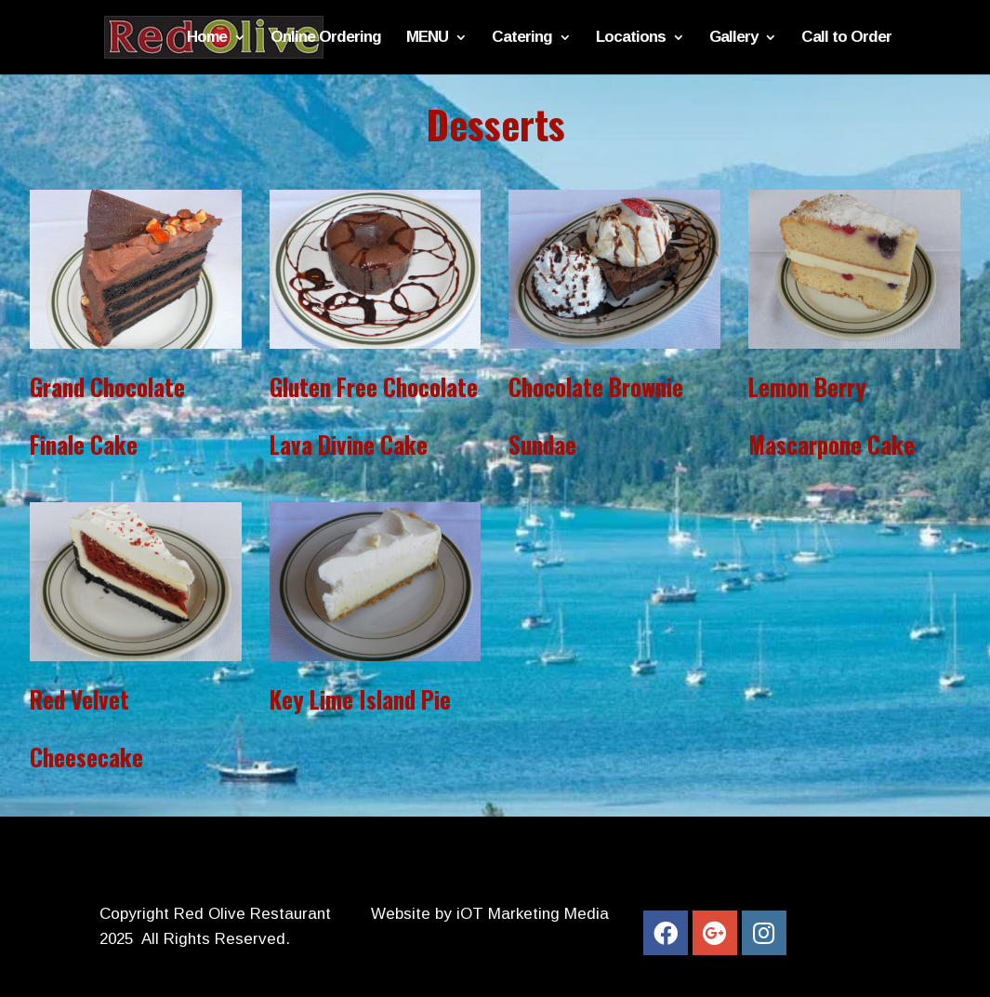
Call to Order (846, 38)
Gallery (733, 38)
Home (207, 38)
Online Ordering (326, 38)
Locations (631, 38)
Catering (522, 38)
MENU (427, 38)
